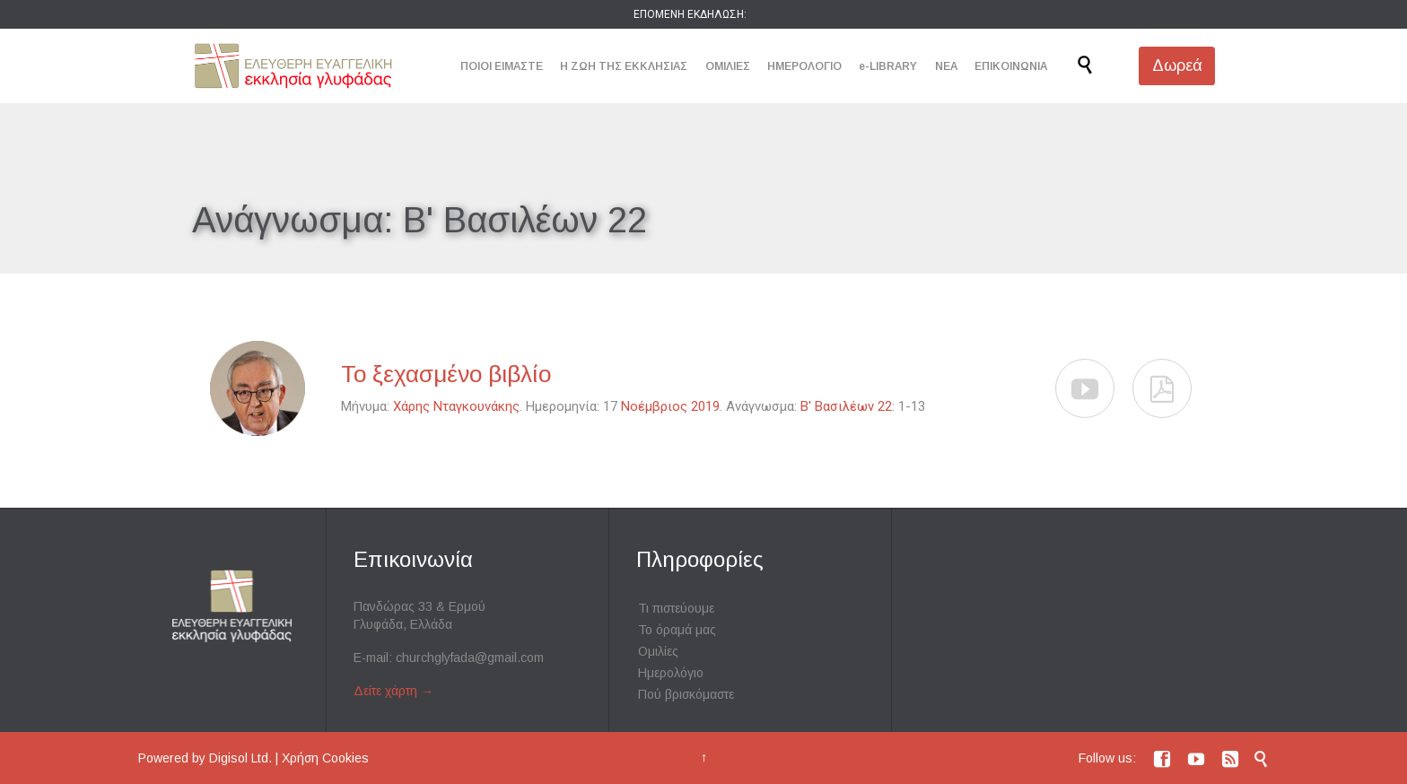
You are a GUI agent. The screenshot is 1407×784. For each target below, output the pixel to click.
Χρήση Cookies (325, 758)
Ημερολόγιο (671, 673)
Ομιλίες (658, 651)
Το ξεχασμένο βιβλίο (446, 374)
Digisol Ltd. (240, 758)
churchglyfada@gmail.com (470, 657)
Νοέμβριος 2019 (670, 406)
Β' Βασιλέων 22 (846, 406)
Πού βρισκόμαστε (686, 694)
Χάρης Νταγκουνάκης (456, 406)
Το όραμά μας (677, 630)
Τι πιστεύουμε (676, 608)
